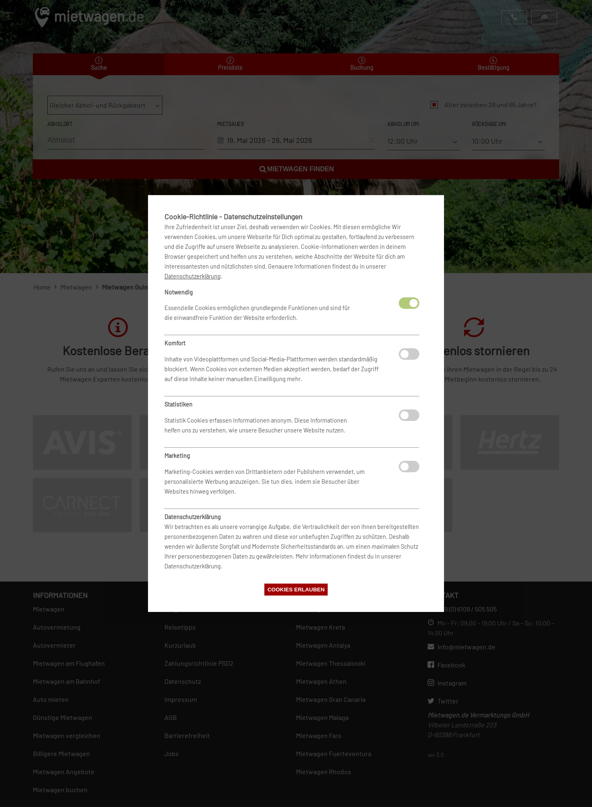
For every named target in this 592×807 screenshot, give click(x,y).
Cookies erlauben (295, 589)
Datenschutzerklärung (192, 276)
